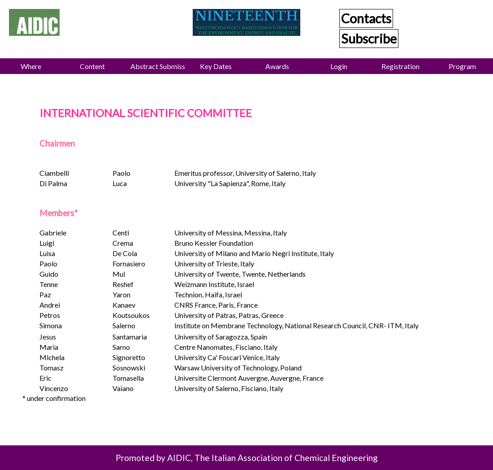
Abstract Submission (157, 66)
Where (31, 66)
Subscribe (369, 38)
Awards (277, 66)
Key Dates (216, 66)
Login (338, 66)
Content (92, 66)
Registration (400, 66)
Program (462, 66)
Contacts (366, 18)
